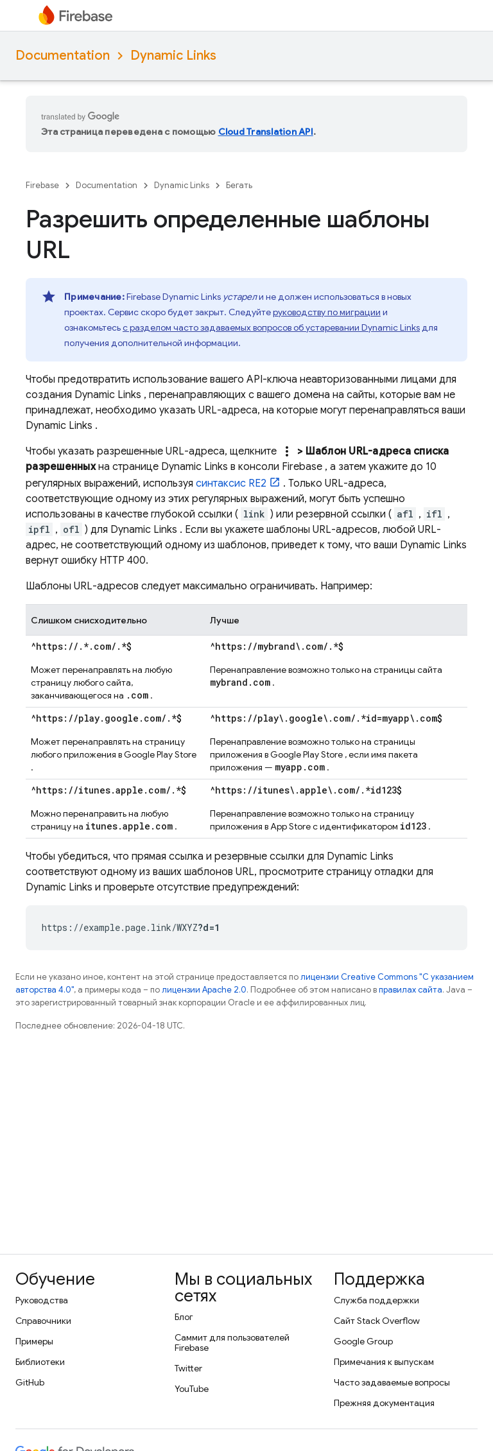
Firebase (42, 185)
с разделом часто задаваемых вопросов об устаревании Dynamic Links (271, 327)
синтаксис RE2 (231, 483)
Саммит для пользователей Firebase (232, 1342)
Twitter (188, 1368)
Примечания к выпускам (384, 1362)
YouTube (192, 1389)
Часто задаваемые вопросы (392, 1382)
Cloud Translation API (265, 131)
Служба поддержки (376, 1300)
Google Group (363, 1341)
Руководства (41, 1300)
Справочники (43, 1320)
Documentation (62, 56)
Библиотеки (40, 1362)
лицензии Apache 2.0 (204, 989)
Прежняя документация (384, 1403)
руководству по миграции (327, 312)
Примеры (34, 1341)
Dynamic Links (173, 56)
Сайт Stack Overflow (377, 1320)
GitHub (29, 1382)
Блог (184, 1317)
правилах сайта (410, 989)
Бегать (239, 185)
